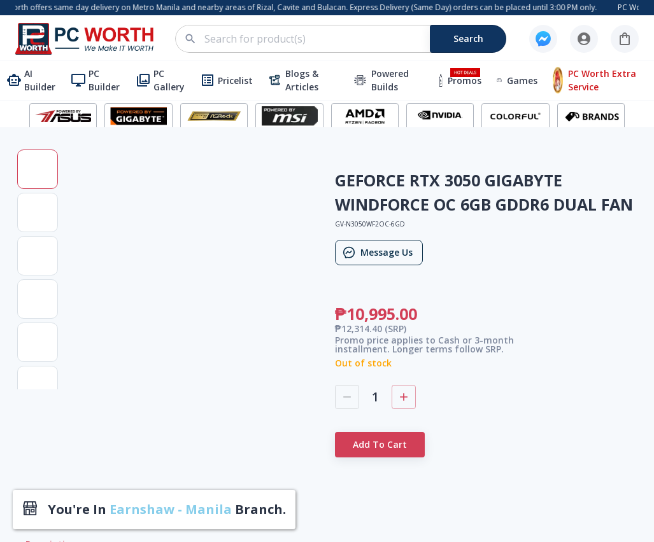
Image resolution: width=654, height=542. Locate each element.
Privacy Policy (443, 318)
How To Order (444, 279)
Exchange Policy (448, 376)
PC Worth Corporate (457, 220)
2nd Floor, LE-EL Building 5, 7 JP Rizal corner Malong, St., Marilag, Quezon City (331, 454)
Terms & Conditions (456, 259)
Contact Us (437, 239)
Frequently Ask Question (465, 298)
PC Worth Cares (447, 357)
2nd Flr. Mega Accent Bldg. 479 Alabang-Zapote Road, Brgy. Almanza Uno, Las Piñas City (334, 350)
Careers (430, 337)
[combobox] (348, 39)
